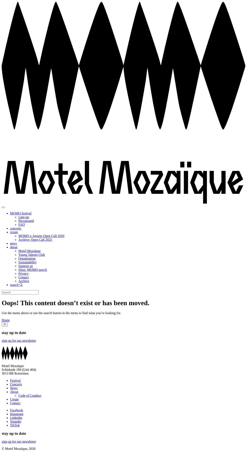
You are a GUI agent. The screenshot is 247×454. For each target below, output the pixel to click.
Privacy (23, 273)
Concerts (16, 384)
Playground (26, 221)
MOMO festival (21, 213)
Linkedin (16, 418)
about (14, 247)
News (14, 388)
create (14, 232)
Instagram (16, 414)
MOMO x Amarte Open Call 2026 (41, 236)
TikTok (15, 425)
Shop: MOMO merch (32, 270)
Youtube (15, 421)
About (14, 392)
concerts (15, 228)
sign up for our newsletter (19, 340)
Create (14, 399)
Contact (23, 277)
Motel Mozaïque (29, 251)
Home (6, 320)
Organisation (26, 258)
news (13, 243)
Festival (15, 380)
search (16, 285)
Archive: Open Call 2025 (35, 239)
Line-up (23, 217)
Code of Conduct (29, 395)
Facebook (16, 410)
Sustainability (27, 262)
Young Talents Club (31, 254)
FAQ (21, 224)
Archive (23, 281)
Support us (25, 266)
